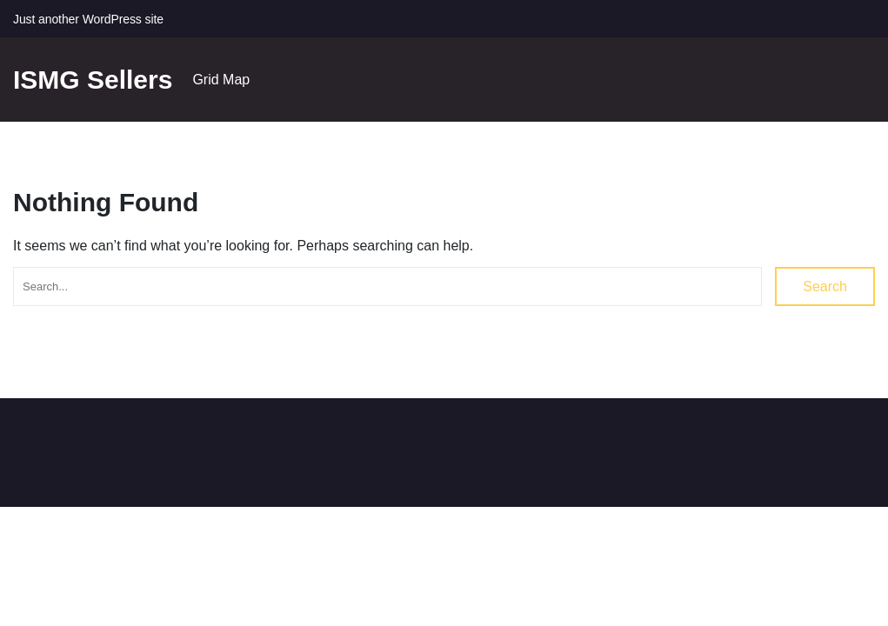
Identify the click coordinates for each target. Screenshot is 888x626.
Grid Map (221, 79)
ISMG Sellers (92, 79)
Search (825, 286)
